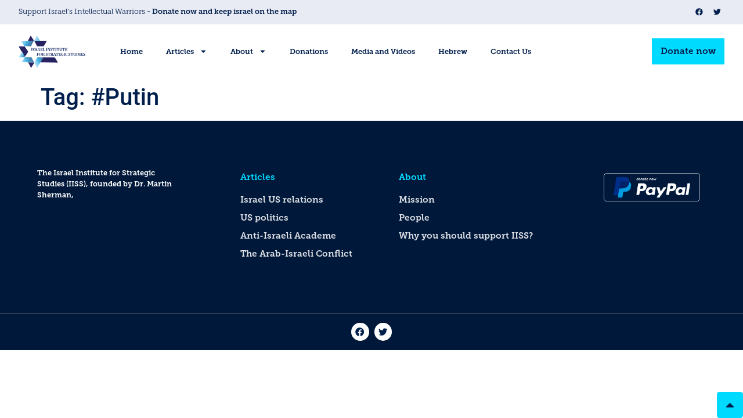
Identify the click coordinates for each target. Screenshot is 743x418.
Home (131, 51)
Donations (309, 51)
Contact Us (510, 51)
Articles (186, 51)
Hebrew (452, 51)
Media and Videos (383, 51)
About (248, 51)
